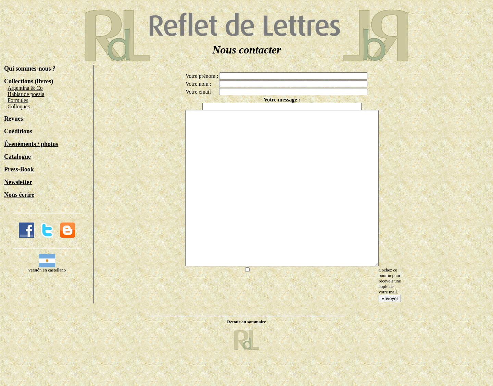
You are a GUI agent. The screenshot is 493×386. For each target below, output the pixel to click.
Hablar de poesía (26, 94)
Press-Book (19, 169)
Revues (13, 118)
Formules (18, 100)
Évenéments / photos (31, 144)
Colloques (19, 106)
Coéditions (18, 131)
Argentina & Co (25, 88)
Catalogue (17, 156)
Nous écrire (19, 194)
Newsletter (18, 182)
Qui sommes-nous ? (29, 68)
